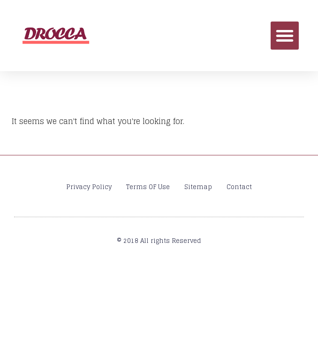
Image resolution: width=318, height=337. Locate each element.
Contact (239, 187)
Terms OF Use (148, 187)
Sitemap (198, 187)
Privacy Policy (89, 187)
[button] (285, 36)
